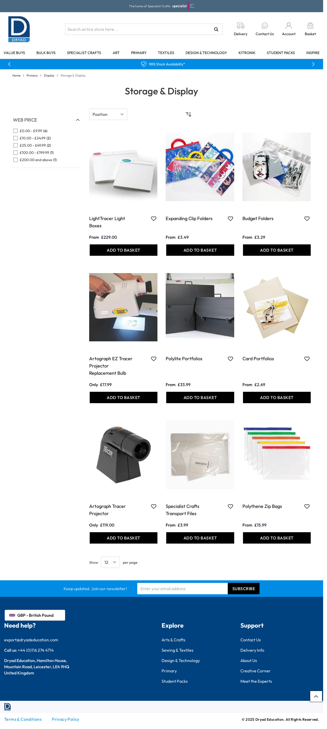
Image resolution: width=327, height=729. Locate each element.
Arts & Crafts (173, 639)
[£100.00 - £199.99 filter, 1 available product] (46, 152)
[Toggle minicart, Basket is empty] (310, 29)
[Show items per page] (110, 562)
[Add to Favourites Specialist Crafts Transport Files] (230, 506)
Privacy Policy (65, 719)
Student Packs (281, 52)
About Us (248, 660)
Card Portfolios (258, 359)
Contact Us (250, 639)
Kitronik (247, 52)
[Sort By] (108, 114)
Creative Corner (255, 670)
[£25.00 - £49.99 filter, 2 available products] (46, 145)
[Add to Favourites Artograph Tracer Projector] (153, 506)
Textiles (166, 52)
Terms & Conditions (23, 719)
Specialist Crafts (84, 52)
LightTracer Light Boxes (107, 222)
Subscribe (243, 588)
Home (16, 75)
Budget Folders (257, 218)
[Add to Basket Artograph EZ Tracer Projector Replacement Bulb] (124, 397)
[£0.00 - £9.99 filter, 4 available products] (46, 130)
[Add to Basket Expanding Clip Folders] (200, 250)
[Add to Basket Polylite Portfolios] (200, 397)
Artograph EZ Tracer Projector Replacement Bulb (111, 366)
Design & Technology (206, 52)
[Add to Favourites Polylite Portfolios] (230, 359)
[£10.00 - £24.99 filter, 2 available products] (46, 138)
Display (49, 75)
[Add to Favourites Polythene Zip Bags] (307, 506)
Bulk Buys (46, 52)
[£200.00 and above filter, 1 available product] (46, 159)
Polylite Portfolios (184, 359)
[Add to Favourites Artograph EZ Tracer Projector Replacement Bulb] (153, 359)
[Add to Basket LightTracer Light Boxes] (124, 250)
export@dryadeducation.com (31, 639)
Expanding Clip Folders (189, 218)
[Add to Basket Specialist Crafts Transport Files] (200, 538)
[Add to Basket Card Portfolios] (277, 397)
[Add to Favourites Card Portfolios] (307, 359)
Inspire (313, 52)
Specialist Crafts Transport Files (182, 509)
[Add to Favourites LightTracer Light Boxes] (153, 218)
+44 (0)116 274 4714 (36, 650)
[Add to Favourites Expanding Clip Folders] (230, 218)
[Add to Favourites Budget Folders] (307, 218)
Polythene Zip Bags (262, 506)
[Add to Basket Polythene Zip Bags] (277, 538)
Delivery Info (252, 650)
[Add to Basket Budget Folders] (277, 250)
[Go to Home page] (19, 29)
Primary (139, 52)
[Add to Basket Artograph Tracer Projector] (124, 538)
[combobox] (144, 29)
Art (116, 52)
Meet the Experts (256, 681)
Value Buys (14, 52)
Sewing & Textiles (177, 650)
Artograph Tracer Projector (107, 509)
